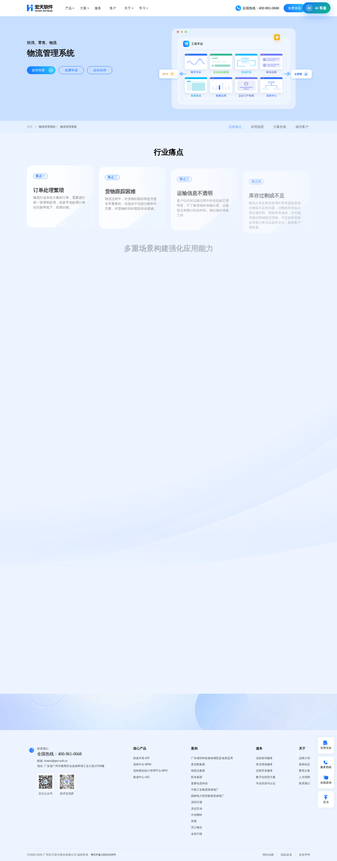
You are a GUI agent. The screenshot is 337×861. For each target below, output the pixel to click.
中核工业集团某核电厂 (205, 789)
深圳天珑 (196, 802)
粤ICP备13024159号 (103, 854)
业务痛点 (235, 127)
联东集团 (196, 777)
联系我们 (304, 783)
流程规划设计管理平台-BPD (150, 770)
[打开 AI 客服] (316, 7)
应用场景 (257, 127)
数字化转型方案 (265, 777)
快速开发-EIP (141, 758)
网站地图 (268, 854)
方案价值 (279, 127)
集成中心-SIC (141, 777)
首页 (29, 126)
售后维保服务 (264, 764)
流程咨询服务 (264, 758)
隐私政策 (286, 854)
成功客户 (301, 127)
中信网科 (196, 815)
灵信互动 (196, 808)
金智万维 (196, 834)
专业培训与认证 (265, 783)
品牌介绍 (304, 758)
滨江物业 (196, 827)
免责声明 (304, 854)
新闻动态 (304, 764)
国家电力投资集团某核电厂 (207, 796)
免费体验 (294, 8)
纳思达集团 (198, 770)
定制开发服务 (264, 770)
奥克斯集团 (198, 764)
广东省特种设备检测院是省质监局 (212, 758)
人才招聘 (304, 777)
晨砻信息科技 (199, 783)
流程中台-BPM (142, 764)
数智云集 (304, 770)
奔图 (194, 821)
